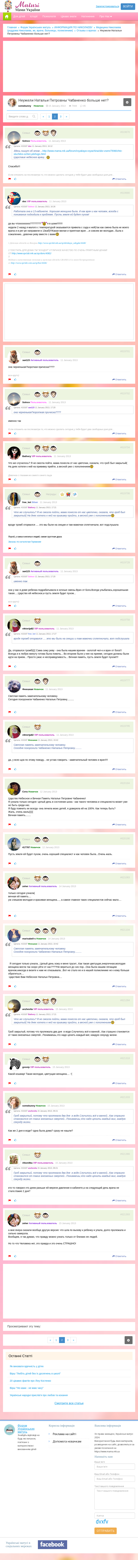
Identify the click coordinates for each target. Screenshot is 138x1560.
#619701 (125, 351)
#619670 (125, 132)
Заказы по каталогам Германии (24, 541)
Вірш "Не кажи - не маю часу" (27, 1388)
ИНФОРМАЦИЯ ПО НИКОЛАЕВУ (73, 27)
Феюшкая (27, 689)
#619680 (125, 192)
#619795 (125, 726)
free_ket (26, 502)
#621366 (125, 1154)
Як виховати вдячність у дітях (27, 1366)
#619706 (125, 493)
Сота (25, 791)
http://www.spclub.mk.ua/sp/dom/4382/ (31, 253)
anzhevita (27, 1009)
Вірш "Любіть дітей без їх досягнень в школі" (35, 1373)
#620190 (125, 838)
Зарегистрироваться (107, 6)
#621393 (125, 1214)
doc (24, 201)
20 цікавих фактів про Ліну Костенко (30, 1380)
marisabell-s (29, 938)
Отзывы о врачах (86, 30)
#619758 (125, 619)
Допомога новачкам (67, 1441)
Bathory (26, 456)
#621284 (125, 1000)
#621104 (125, 929)
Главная (12, 27)
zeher (25, 886)
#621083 (125, 877)
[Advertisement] (69, 66)
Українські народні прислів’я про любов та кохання (39, 1395)
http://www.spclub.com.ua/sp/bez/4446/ (29, 263)
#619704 (125, 447)
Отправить (105, 1531)
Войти (128, 6)
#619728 (125, 562)
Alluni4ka (27, 1162)
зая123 (26, 360)
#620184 (125, 783)
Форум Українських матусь (35, 27)
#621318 (125, 1058)
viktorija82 (28, 628)
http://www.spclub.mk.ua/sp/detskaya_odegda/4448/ (62, 243)
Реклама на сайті (64, 1434)
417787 (26, 847)
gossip (26, 1067)
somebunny (24, 106)
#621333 (125, 1097)
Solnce (26, 141)
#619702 (125, 393)
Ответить (119, 178)
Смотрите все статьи (68, 1403)
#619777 (125, 680)
